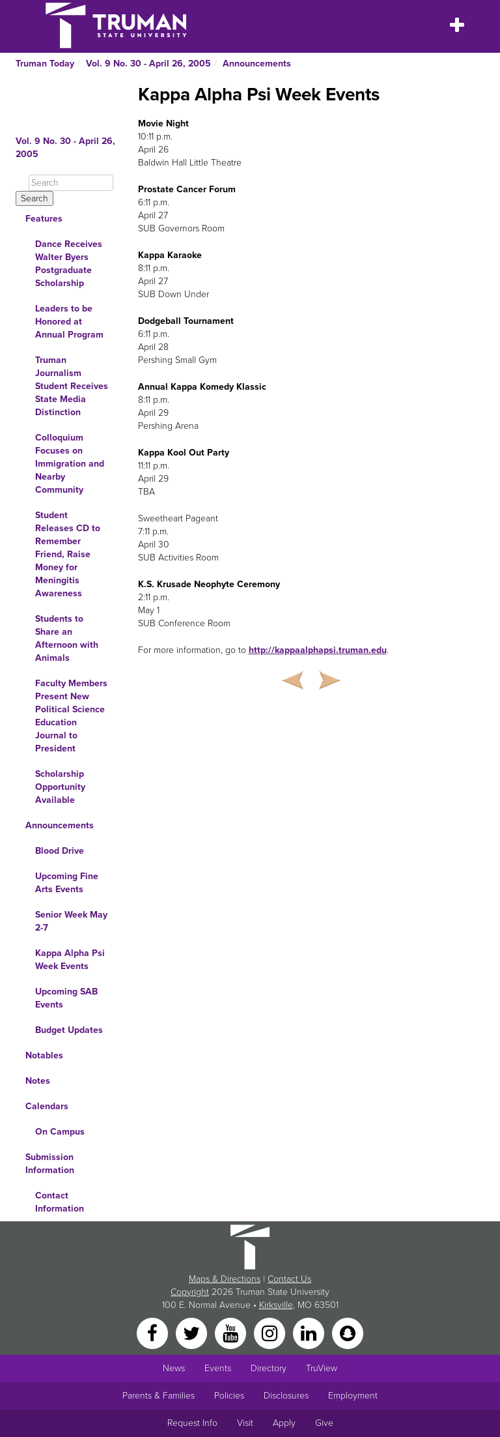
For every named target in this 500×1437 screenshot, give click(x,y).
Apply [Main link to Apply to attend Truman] (284, 1423)
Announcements (257, 63)
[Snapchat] (347, 1332)
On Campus (60, 1131)
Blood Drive (59, 850)
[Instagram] (270, 1332)
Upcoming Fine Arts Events (66, 883)
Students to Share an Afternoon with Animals (66, 638)
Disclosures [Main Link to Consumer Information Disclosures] (286, 1395)
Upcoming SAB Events (66, 998)
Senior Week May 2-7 (71, 921)
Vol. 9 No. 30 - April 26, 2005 (148, 63)
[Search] (71, 183)
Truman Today (45, 63)
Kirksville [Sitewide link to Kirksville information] (276, 1305)
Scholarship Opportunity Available (60, 787)
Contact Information (59, 1202)
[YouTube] (231, 1332)
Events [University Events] (217, 1368)
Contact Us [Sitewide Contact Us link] (289, 1279)
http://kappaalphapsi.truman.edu (318, 650)
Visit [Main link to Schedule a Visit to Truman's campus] (245, 1423)
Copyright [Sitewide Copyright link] (190, 1292)
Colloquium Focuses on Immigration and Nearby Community (69, 463)
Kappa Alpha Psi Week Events (70, 960)
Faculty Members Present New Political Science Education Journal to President (71, 716)
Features (43, 218)
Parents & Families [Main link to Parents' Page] (158, 1395)
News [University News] (174, 1368)
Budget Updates (69, 1030)
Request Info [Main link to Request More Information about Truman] (192, 1423)
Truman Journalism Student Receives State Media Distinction (71, 386)
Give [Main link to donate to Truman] (324, 1423)
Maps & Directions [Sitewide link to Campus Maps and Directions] (224, 1279)
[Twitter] (192, 1332)
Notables (44, 1055)
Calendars (46, 1106)
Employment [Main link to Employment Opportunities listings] (353, 1395)
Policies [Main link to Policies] (229, 1395)
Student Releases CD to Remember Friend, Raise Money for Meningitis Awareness (67, 554)
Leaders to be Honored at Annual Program (69, 321)
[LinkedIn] (309, 1332)
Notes (37, 1080)
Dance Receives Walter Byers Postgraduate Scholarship (68, 264)
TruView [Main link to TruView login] (321, 1368)
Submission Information (49, 1164)
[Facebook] (153, 1332)
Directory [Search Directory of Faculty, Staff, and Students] (268, 1368)
